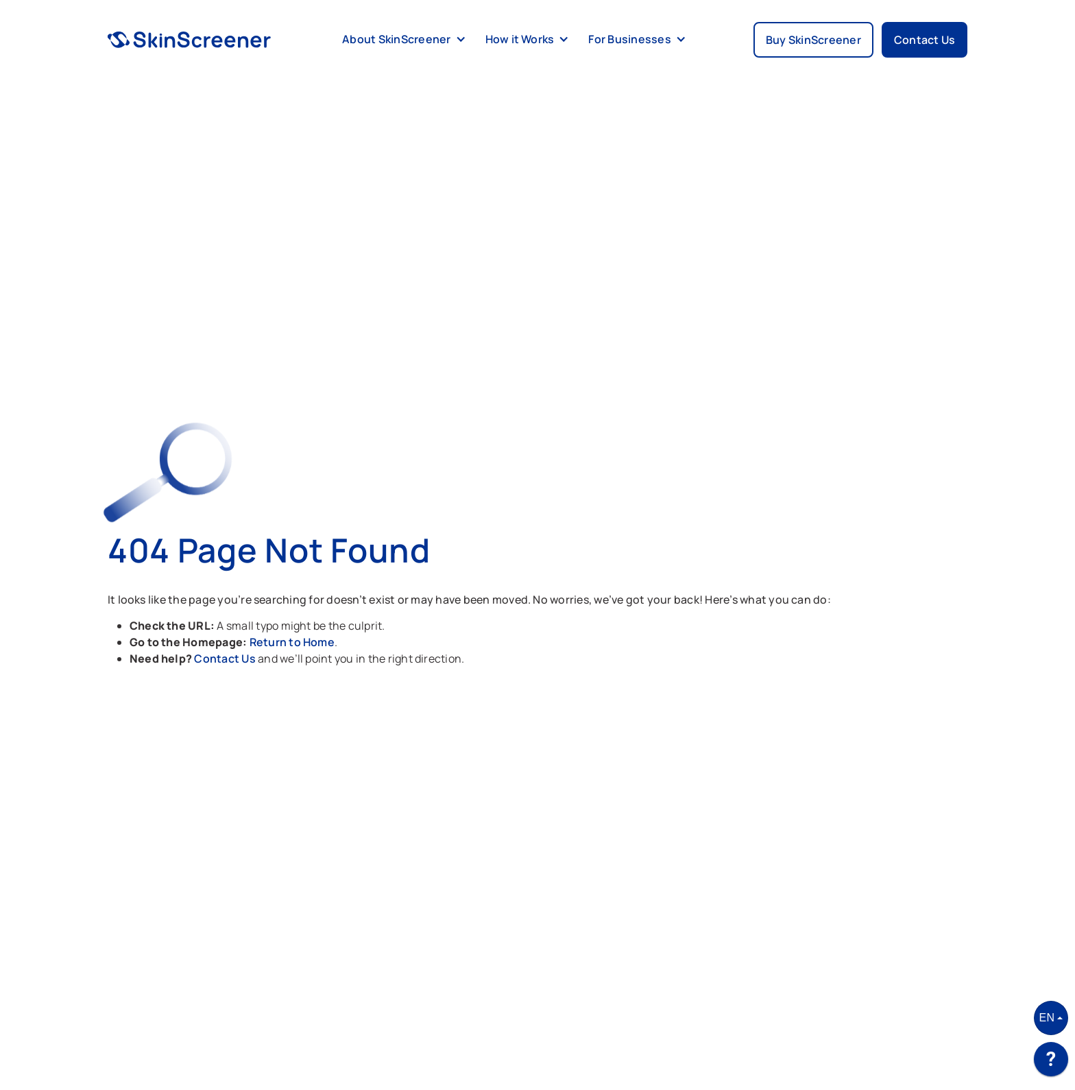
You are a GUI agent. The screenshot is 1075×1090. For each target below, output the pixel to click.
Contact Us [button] (924, 39)
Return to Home (292, 642)
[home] (189, 39)
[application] (1051, 1062)
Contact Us (226, 658)
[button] (401, 40)
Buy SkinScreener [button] (813, 39)
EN (1047, 1017)
